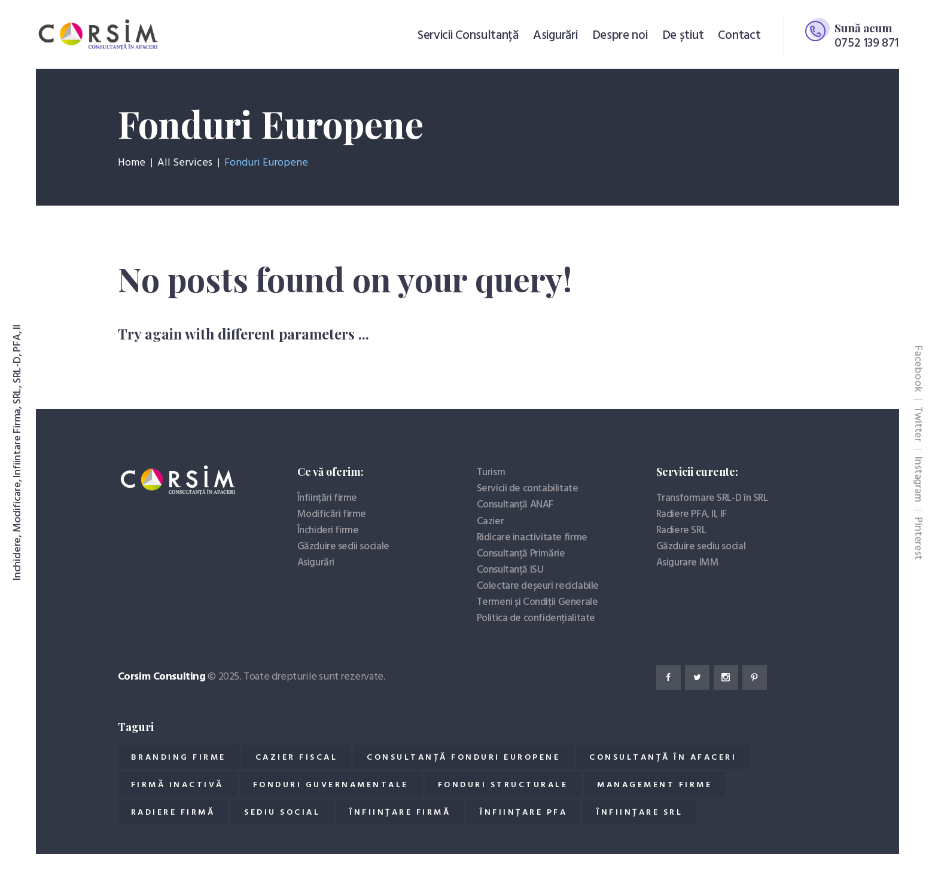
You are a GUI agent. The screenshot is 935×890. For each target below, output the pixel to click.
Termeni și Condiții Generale (537, 602)
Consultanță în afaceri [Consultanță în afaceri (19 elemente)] (662, 757)
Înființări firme (327, 498)
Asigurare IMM (687, 563)
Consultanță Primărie (521, 554)
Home (131, 163)
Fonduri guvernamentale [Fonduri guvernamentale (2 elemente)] (331, 785)
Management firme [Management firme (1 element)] (654, 785)
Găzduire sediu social (701, 547)
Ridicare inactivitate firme (532, 538)
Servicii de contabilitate (527, 489)
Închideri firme (328, 530)
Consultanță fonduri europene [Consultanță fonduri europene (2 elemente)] (463, 757)
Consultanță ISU (510, 570)
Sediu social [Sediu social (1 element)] (282, 812)
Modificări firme (332, 514)
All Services (184, 163)
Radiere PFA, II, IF (691, 514)
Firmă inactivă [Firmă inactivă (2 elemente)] (177, 785)
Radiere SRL (681, 530)
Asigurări (315, 563)
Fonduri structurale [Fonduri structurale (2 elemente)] (503, 785)
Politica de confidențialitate (536, 618)
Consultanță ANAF (515, 505)
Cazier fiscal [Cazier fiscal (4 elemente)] (296, 757)
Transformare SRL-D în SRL (712, 498)
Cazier (490, 521)
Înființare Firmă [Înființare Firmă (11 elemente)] (399, 812)
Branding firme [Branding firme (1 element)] (178, 757)
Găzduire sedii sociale (343, 547)
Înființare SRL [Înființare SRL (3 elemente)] (639, 812)
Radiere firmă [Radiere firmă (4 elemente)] (173, 812)
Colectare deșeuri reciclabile (538, 586)
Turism (491, 472)
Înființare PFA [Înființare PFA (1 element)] (523, 812)
